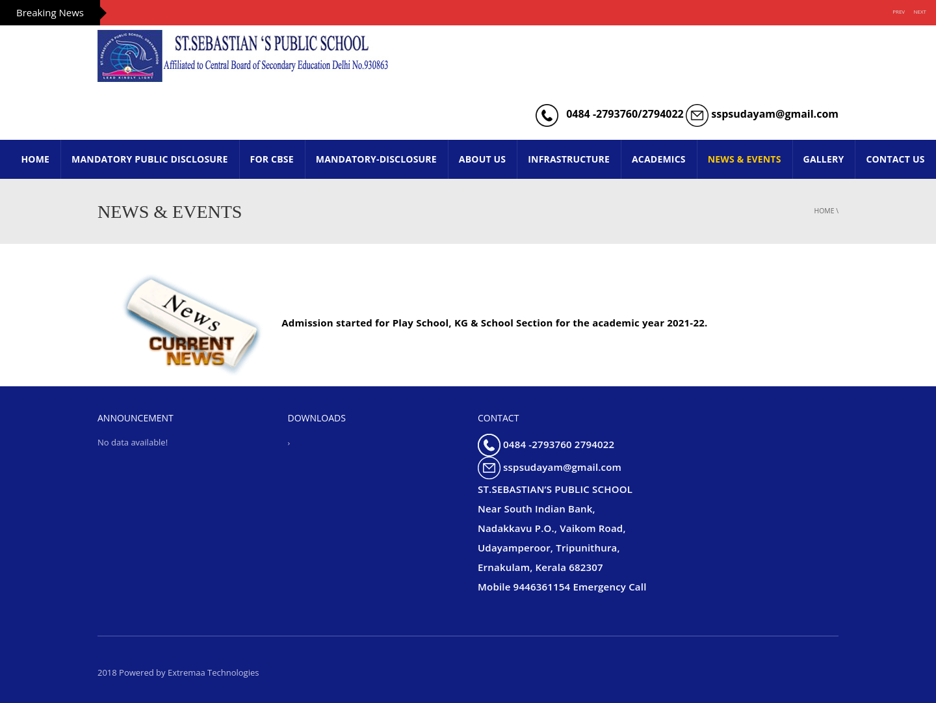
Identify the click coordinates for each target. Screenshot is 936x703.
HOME (35, 159)
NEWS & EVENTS (744, 159)
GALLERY (823, 159)
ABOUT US (482, 159)
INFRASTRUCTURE (569, 159)
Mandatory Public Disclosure (150, 159)
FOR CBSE (272, 159)
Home (824, 210)
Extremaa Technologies (213, 672)
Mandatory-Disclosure (376, 159)
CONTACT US (895, 159)
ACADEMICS (659, 159)
